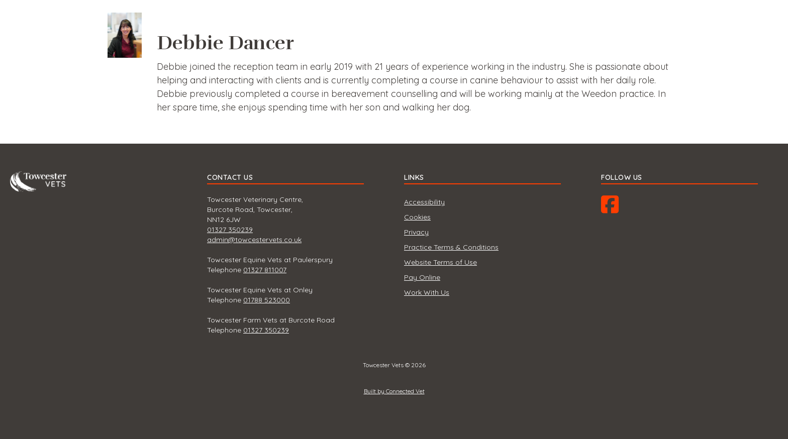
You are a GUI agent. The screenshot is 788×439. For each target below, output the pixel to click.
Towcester (40, 178)
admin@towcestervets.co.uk (254, 239)
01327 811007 (264, 269)
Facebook (620, 208)
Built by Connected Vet (394, 391)
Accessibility (424, 201)
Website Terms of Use (440, 262)
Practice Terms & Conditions (451, 247)
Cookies (417, 217)
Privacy (416, 232)
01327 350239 (230, 229)
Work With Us (426, 292)
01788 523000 (266, 299)
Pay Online (422, 277)
